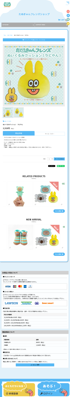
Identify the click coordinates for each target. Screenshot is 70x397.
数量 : (44, 159)
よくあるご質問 (35, 365)
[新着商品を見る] (59, 254)
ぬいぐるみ (7, 121)
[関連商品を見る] (59, 211)
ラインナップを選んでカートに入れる (34, 40)
